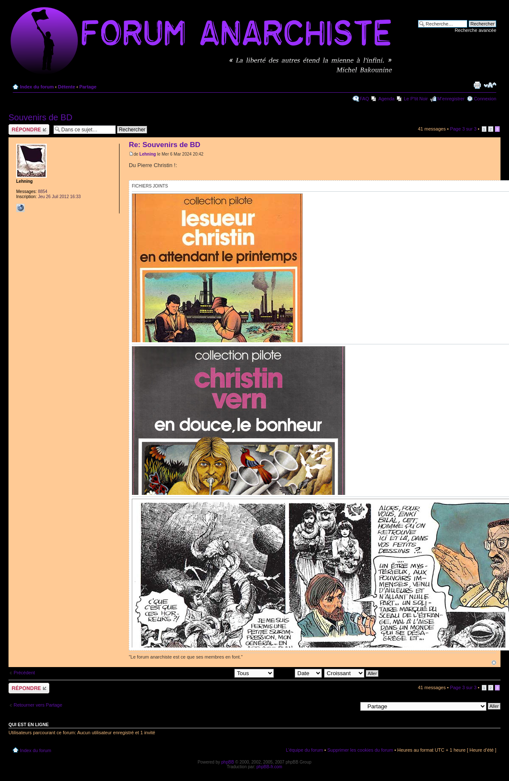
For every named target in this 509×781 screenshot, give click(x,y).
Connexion (485, 98)
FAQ (364, 98)
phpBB (227, 762)
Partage (87, 86)
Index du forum (37, 86)
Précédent (24, 672)
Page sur (463, 128)
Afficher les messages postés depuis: (215, 673)
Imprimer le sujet (477, 85)
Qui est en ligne (29, 724)
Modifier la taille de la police (490, 85)
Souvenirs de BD (40, 117)
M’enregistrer (450, 98)
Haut (494, 662)
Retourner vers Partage (38, 704)
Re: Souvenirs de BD (164, 145)
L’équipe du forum (304, 750)
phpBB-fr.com (269, 766)
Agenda (386, 98)
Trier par (299, 673)
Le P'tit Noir (416, 98)
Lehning (147, 154)
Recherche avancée (475, 30)
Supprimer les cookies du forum (360, 750)
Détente (66, 86)
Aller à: (349, 705)
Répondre (29, 129)
